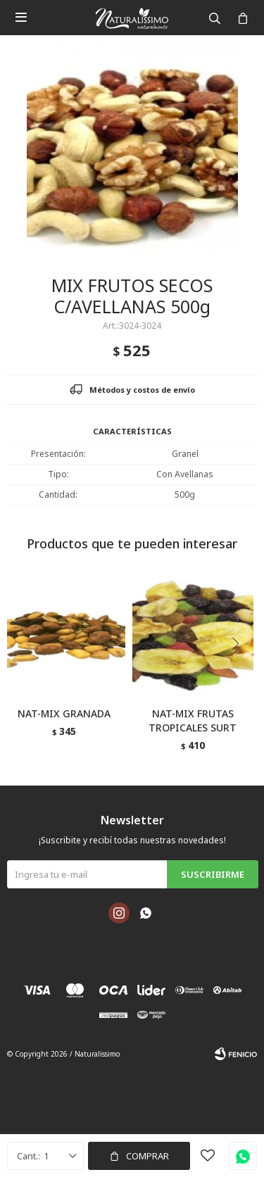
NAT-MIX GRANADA (64, 713)
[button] (240, 672)
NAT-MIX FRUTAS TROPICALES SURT (193, 720)
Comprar (147, 1156)
